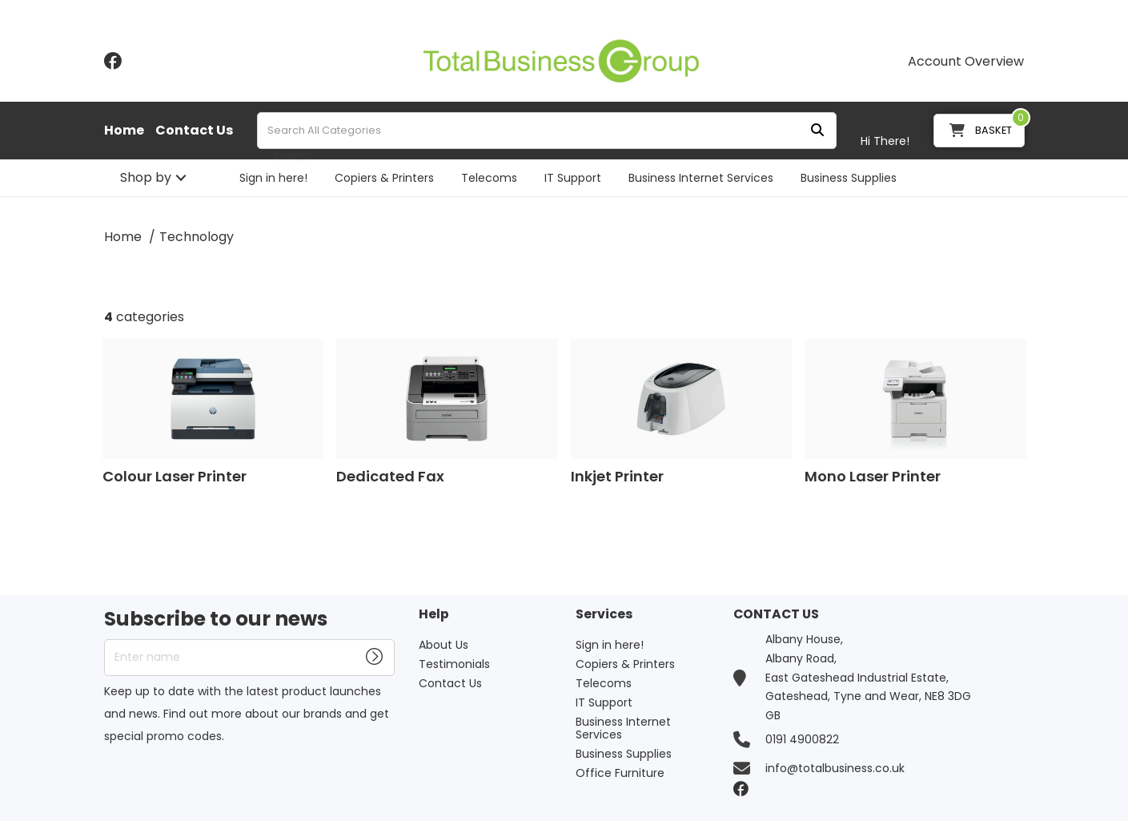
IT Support (572, 178)
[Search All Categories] (547, 130)
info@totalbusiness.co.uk (835, 768)
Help (434, 614)
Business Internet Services (700, 178)
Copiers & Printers (384, 178)
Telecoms (489, 178)
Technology (196, 236)
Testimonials (454, 664)
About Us (443, 645)
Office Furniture (620, 773)
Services (604, 614)
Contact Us (194, 130)
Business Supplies (849, 178)
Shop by (145, 177)
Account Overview (966, 61)
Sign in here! (273, 178)
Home (124, 130)
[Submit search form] (817, 131)
